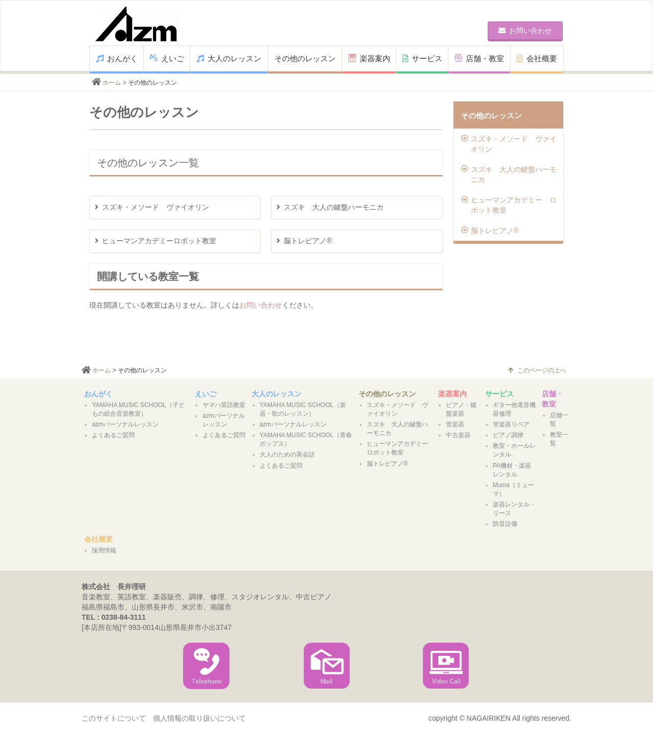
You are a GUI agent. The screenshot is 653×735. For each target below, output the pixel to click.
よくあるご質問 (113, 435)
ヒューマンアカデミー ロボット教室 (509, 205)
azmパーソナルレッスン (125, 424)
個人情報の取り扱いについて (199, 718)
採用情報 (104, 550)
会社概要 (536, 58)
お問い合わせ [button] (525, 31)
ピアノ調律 (508, 435)
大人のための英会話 (287, 454)
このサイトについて (114, 718)
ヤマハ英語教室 (224, 405)
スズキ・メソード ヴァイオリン (509, 144)
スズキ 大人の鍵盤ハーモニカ (509, 174)
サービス (422, 58)
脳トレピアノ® (490, 230)
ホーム (112, 82)
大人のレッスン (228, 58)
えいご (167, 58)
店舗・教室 (479, 58)
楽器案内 (369, 58)
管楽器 (455, 424)
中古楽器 (458, 435)
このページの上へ (537, 370)
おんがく (117, 58)
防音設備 (505, 523)
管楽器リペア (511, 424)
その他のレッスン (305, 58)
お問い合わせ (260, 305)
